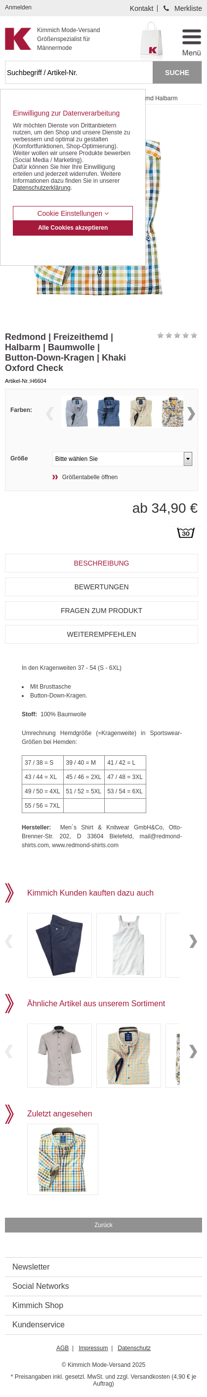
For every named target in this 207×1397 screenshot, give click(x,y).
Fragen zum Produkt (101, 611)
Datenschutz (134, 1348)
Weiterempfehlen (101, 634)
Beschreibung (101, 563)
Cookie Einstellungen (72, 213)
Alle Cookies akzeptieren (73, 227)
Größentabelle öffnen (90, 477)
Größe (19, 458)
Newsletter (31, 1267)
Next (191, 413)
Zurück (103, 1225)
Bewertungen (101, 587)
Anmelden (18, 7)
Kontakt (141, 8)
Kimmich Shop (37, 1305)
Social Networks (40, 1286)
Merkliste (188, 8)
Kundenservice (38, 1324)
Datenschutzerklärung (42, 187)
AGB (62, 1348)
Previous (50, 413)
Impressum (93, 1348)
